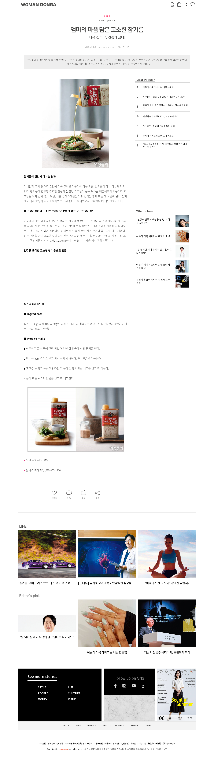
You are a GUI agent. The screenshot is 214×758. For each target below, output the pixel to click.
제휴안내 (133, 743)
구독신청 (43, 743)
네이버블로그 (143, 685)
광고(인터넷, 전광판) (121, 743)
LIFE (107, 16)
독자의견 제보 (70, 743)
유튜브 (134, 685)
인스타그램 (124, 685)
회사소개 (107, 743)
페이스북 (115, 685)
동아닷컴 (99, 743)
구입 (189, 718)
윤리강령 (59, 743)
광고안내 (51, 743)
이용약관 (142, 743)
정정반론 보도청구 (84, 743)
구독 (180, 718)
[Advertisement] (68, 276)
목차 (171, 718)
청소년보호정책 (169, 743)
